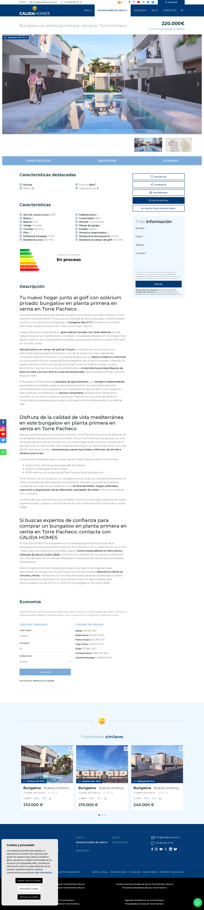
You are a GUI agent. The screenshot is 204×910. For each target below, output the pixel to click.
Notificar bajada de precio (166, 29)
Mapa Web (150, 872)
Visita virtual (158, 200)
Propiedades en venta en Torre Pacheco (144, 904)
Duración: (25, 656)
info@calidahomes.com (43, 2)
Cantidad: (25, 630)
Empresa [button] (139, 10)
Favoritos (159, 177)
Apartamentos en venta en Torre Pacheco (60, 904)
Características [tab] (38, 160)
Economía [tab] (171, 160)
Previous (6, 84)
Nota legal (100, 872)
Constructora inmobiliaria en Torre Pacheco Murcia (60, 888)
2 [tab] (102, 815)
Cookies (135, 872)
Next (198, 84)
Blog (22, 2)
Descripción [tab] (107, 160)
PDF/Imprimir (159, 192)
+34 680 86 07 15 (71, 2)
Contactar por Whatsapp (158, 208)
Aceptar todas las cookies (29, 880)
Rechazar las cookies (29, 897)
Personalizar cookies (29, 888)
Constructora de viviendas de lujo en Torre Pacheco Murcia (144, 884)
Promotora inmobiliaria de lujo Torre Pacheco (144, 888)
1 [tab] (99, 815)
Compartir (159, 185)
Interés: (24, 643)
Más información (43, 872)
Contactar (169, 10)
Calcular (45, 672)
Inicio (87, 10)
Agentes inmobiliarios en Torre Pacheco (144, 900)
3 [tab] (105, 815)
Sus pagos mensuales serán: (37, 681)
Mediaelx (178, 872)
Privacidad (119, 872)
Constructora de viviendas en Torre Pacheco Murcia (60, 884)
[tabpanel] (47, 777)
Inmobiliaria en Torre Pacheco (59, 900)
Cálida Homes (38, 10)
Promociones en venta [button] (112, 10)
